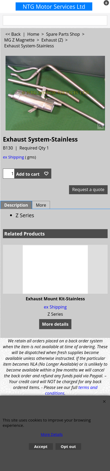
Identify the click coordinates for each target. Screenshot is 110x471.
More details (55, 324)
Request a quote (88, 189)
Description (16, 205)
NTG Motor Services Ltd (54, 6)
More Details (52, 434)
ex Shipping (13, 157)
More (41, 205)
